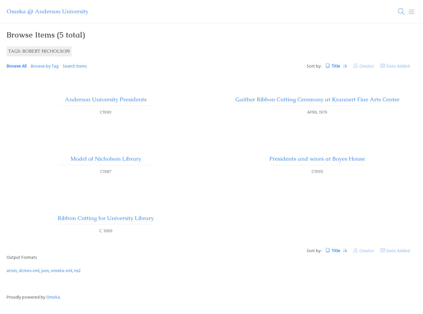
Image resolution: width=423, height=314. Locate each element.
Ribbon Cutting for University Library (106, 218)
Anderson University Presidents (105, 99)
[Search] (402, 12)
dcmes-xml (29, 271)
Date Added (398, 66)
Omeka (53, 297)
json (45, 271)
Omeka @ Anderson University (47, 11)
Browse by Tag (45, 66)
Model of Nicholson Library (106, 158)
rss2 (77, 271)
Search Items (75, 66)
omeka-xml (61, 271)
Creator (366, 66)
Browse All (16, 66)
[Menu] (412, 12)
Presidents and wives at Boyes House (317, 158)
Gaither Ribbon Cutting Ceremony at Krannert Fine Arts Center (317, 99)
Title (336, 66)
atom (12, 271)
